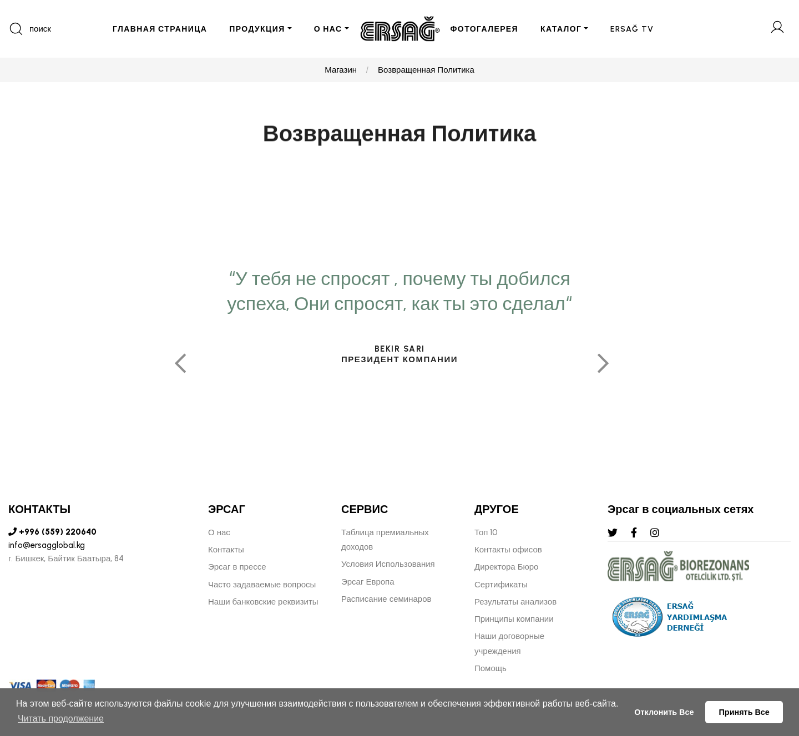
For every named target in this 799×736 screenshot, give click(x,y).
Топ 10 (486, 532)
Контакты (226, 550)
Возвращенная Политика (426, 70)
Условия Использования (388, 564)
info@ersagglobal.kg (46, 545)
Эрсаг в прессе (237, 567)
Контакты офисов (508, 550)
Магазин (341, 70)
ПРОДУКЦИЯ (257, 29)
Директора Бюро (506, 567)
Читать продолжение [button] (61, 718)
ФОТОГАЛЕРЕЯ (485, 29)
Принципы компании (514, 619)
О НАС (328, 29)
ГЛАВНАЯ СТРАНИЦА (160, 29)
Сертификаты (501, 585)
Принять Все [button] (744, 712)
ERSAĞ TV (632, 29)
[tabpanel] (399, 406)
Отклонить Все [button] (664, 712)
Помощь (490, 668)
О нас (219, 532)
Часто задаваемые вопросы (262, 585)
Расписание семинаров (386, 599)
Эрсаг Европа (368, 582)
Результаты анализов (515, 602)
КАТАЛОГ (560, 29)
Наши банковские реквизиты (263, 602)
